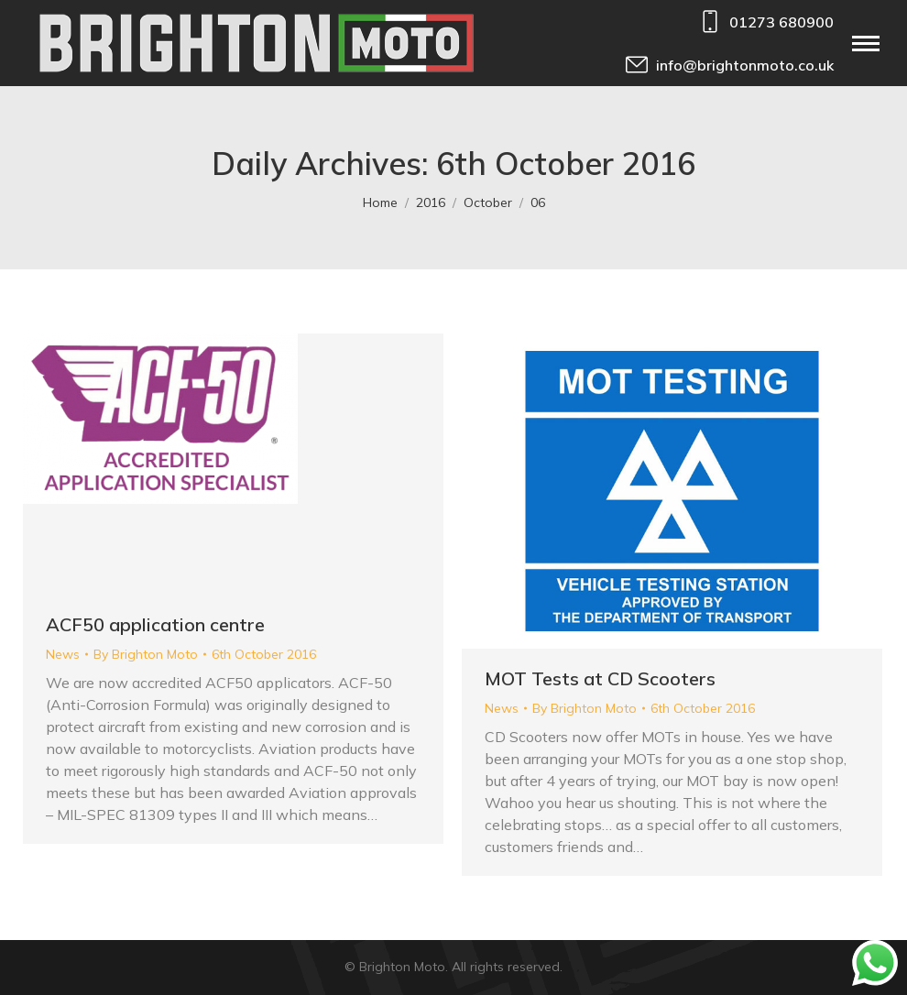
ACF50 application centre (155, 624)
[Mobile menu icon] (866, 43)
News (63, 654)
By (145, 654)
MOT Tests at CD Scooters (600, 678)
